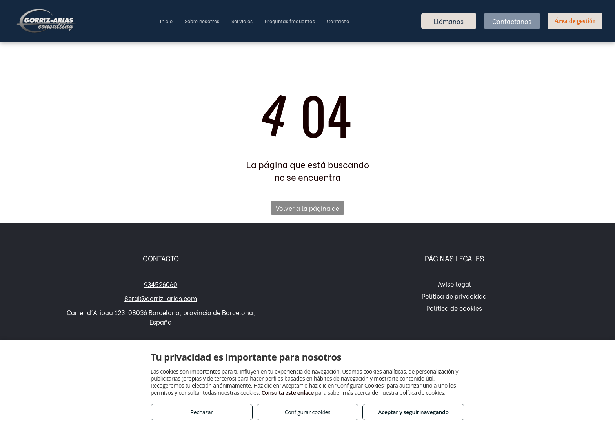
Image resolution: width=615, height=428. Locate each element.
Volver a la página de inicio (307, 209)
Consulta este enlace (288, 392)
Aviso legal (454, 283)
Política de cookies (454, 307)
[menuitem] (166, 21)
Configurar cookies (308, 412)
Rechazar (201, 412)
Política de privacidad (454, 295)
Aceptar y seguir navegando (413, 412)
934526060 (160, 283)
